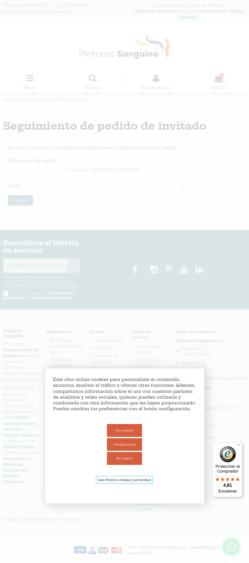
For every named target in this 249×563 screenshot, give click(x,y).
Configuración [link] (124, 444)
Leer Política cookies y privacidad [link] (124, 480)
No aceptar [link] (124, 458)
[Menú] (239, 446)
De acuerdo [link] (124, 430)
